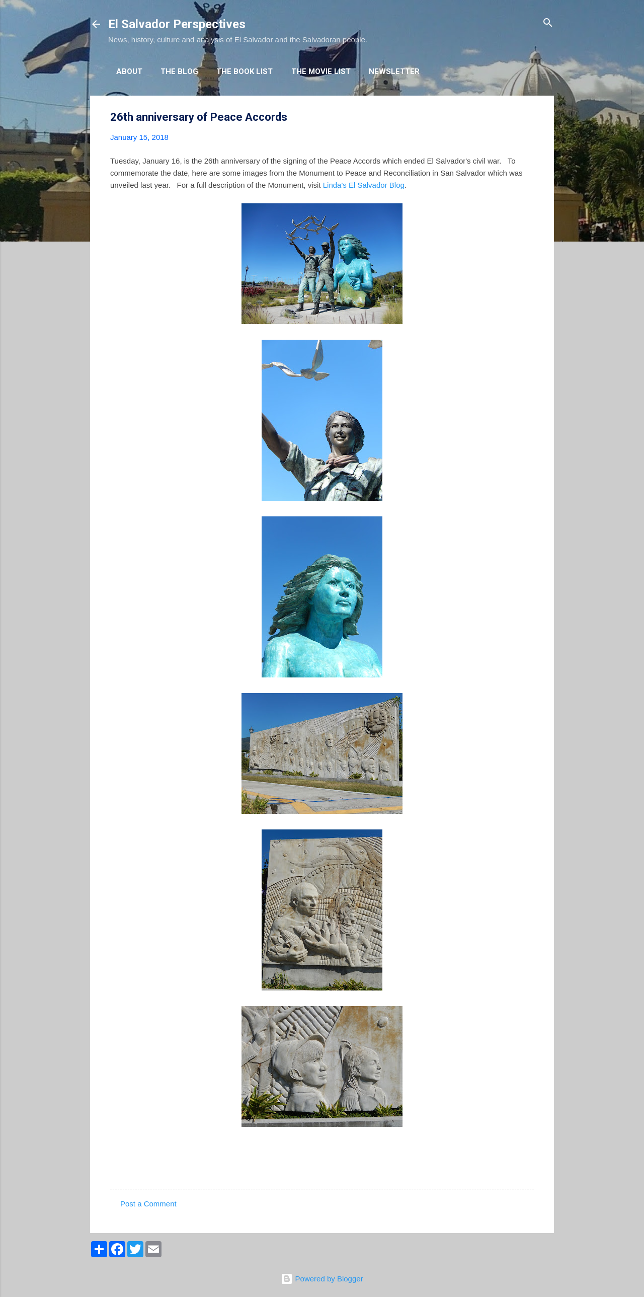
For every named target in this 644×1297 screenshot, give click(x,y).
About (129, 71)
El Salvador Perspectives (177, 24)
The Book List (244, 71)
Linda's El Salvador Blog (364, 185)
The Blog (179, 71)
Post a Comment (148, 1203)
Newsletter (394, 71)
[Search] (548, 23)
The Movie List (321, 71)
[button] (528, 117)
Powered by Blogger (322, 1278)
